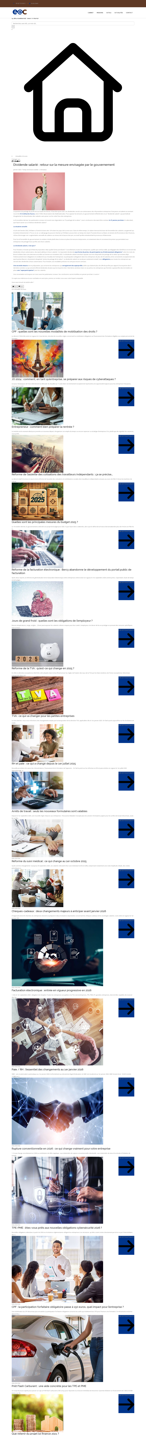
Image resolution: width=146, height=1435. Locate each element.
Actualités (118, 12)
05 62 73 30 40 (20, 3)
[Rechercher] (13, 26)
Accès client (34, 3)
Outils (108, 12)
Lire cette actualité (126, 349)
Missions (100, 12)
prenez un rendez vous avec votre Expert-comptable (66, 278)
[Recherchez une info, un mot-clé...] (73, 23)
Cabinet (91, 12)
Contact (129, 12)
